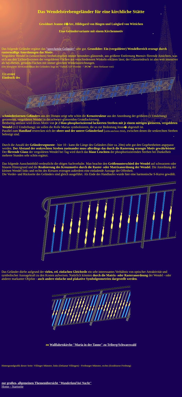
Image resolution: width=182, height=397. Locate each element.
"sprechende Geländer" (60, 48)
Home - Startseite (13, 386)
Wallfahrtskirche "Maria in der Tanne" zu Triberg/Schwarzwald (93, 344)
